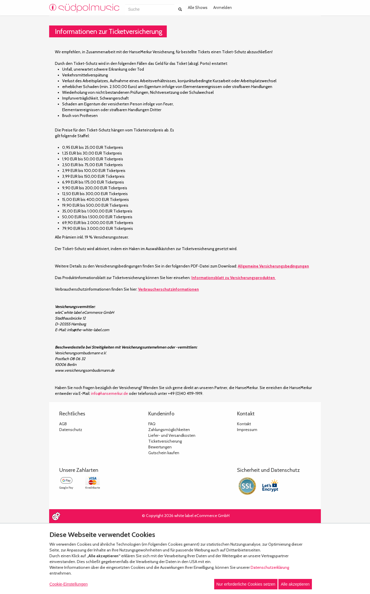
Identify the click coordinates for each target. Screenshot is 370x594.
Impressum (247, 429)
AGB (63, 423)
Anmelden (222, 7)
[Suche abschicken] (180, 9)
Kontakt (244, 423)
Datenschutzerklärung (270, 567)
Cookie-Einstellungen (68, 584)
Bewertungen (160, 447)
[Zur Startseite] (84, 8)
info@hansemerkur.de (109, 393)
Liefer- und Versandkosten (171, 435)
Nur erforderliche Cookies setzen (246, 584)
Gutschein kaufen (163, 452)
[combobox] (149, 9)
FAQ (152, 423)
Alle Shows (198, 7)
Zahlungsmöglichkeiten (169, 429)
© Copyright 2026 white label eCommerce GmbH (186, 515)
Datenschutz (70, 429)
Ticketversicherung (165, 441)
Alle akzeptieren (295, 584)
